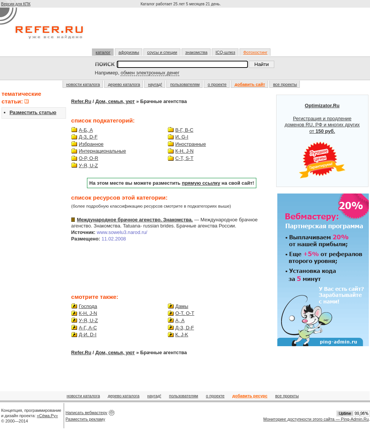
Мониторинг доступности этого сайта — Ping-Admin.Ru (316, 419)
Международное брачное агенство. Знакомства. (135, 220)
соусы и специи (162, 52)
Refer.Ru (81, 101)
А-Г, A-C (88, 328)
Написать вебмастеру (87, 412)
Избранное (91, 144)
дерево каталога (124, 84)
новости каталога (83, 84)
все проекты (285, 84)
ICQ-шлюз (225, 52)
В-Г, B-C (184, 130)
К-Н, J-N (184, 151)
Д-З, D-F (88, 137)
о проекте (217, 84)
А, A (180, 320)
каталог (103, 52)
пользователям (184, 84)
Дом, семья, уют (115, 101)
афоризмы (129, 52)
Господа (88, 306)
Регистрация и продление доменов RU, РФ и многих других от (322, 141)
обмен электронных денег (150, 73)
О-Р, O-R (88, 158)
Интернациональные (102, 151)
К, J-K (181, 334)
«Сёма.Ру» (47, 415)
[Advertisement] (181, 31)
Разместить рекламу (85, 419)
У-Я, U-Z (88, 165)
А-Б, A (86, 130)
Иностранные (190, 144)
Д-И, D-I (88, 334)
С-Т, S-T (184, 158)
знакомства (196, 52)
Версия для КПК (16, 4)
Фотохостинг (255, 52)
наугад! (155, 84)
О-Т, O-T (185, 313)
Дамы (181, 306)
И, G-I (181, 137)
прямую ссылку (201, 183)
